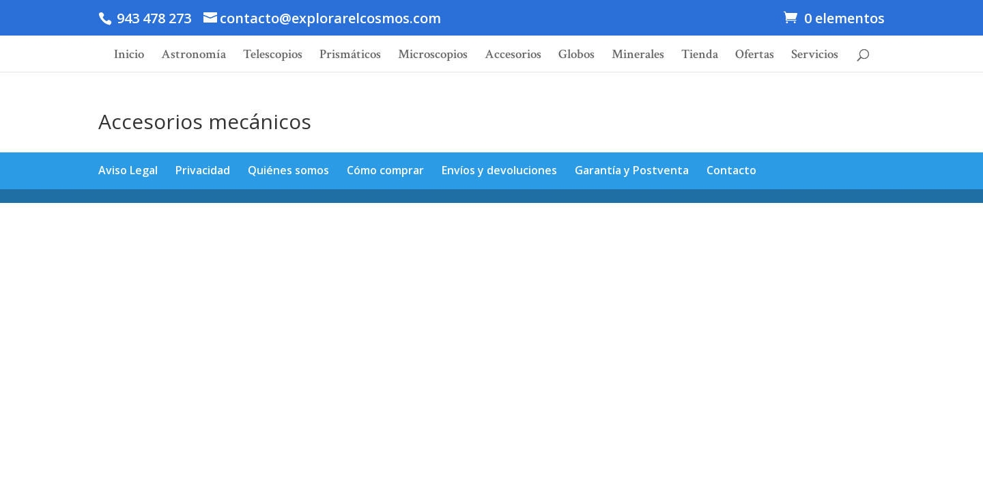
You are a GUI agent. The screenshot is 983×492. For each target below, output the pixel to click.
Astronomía (193, 56)
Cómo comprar (385, 170)
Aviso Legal (128, 170)
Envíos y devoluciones (499, 170)
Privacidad (202, 170)
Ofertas (754, 56)
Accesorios (513, 56)
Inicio (129, 56)
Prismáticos (350, 56)
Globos (576, 56)
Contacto (731, 170)
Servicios (814, 56)
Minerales (638, 56)
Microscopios (433, 56)
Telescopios (272, 56)
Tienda (699, 56)
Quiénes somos (288, 170)
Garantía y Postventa (632, 170)
